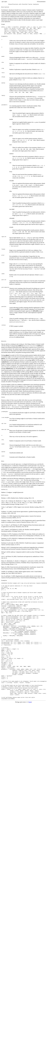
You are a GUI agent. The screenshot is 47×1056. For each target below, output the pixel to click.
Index (30, 702)
